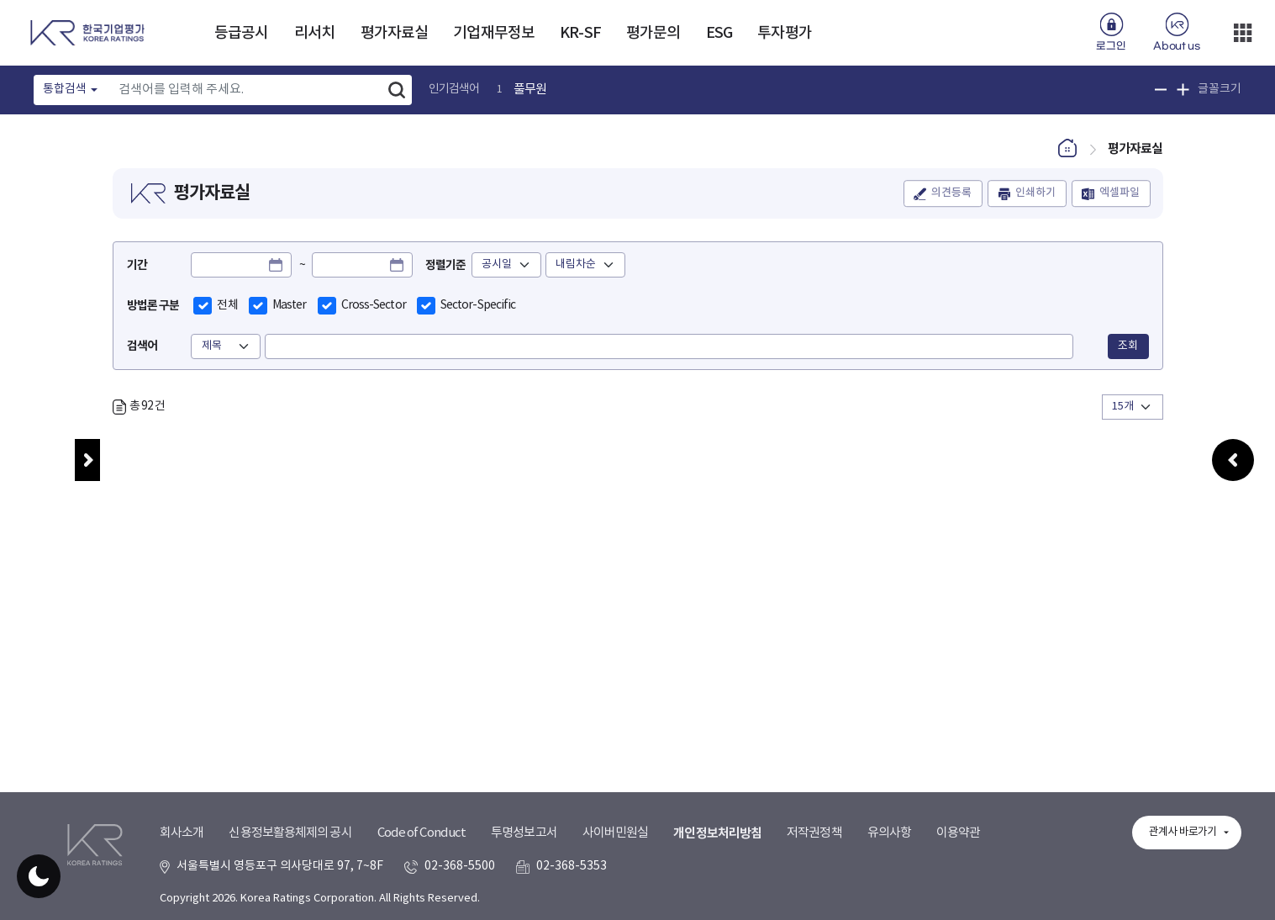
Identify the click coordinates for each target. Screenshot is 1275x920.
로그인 (1110, 46)
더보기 (1242, 33)
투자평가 (784, 33)
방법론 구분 (153, 306)
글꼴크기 (1219, 89)
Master (289, 305)
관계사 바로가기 (1182, 832)
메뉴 (87, 460)
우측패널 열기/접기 (1233, 478)
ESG (719, 33)
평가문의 (653, 33)
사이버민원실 (615, 833)
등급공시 (241, 33)
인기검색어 (454, 89)
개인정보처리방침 (717, 833)
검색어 (142, 346)
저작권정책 (814, 833)
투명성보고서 (524, 833)
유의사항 (889, 833)
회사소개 (181, 833)
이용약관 (958, 833)
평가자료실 (395, 33)
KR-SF (580, 33)
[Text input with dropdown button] (245, 90)
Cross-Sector (373, 305)
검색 (397, 90)
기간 (137, 265)
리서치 (314, 33)
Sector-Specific (478, 305)
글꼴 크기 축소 (1161, 89)
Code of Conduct (421, 833)
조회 (1128, 346)
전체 (227, 305)
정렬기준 (445, 265)
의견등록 (951, 193)
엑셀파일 (1119, 193)
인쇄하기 (1035, 193)
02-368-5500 (459, 866)
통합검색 (65, 89)
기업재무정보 (494, 33)
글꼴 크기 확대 (1183, 89)
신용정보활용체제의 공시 (290, 833)
